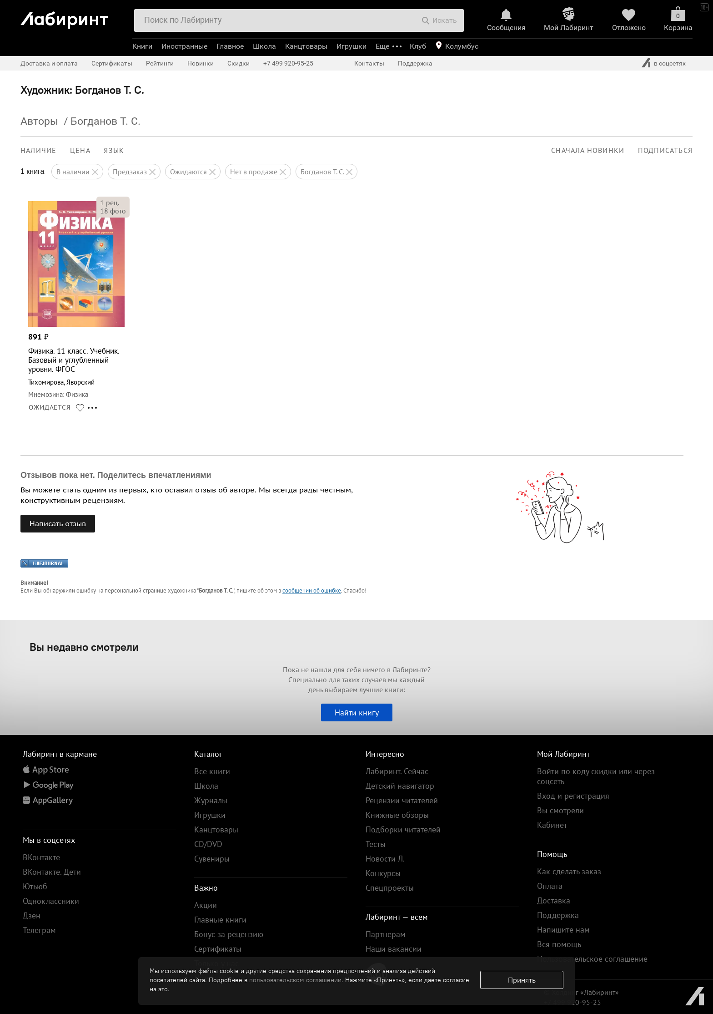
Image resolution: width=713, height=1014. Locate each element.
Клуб (418, 46)
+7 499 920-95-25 (288, 63)
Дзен (31, 915)
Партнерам (386, 934)
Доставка (553, 900)
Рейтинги (160, 63)
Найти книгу (357, 712)
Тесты (376, 844)
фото (113, 211)
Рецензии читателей (402, 800)
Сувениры (212, 858)
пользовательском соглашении (295, 980)
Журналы (210, 800)
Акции (205, 905)
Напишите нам (563, 929)
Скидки (238, 63)
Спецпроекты (390, 887)
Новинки (200, 63)
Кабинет (552, 825)
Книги (142, 46)
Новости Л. (385, 858)
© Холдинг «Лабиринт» (581, 992)
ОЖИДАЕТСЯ (50, 407)
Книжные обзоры (397, 815)
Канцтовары (306, 46)
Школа (264, 46)
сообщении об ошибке (311, 590)
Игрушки (351, 46)
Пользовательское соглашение (592, 958)
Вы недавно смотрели (84, 647)
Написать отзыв (58, 523)
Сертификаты (111, 63)
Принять (522, 979)
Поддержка (415, 63)
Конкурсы (383, 873)
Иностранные (184, 46)
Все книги (212, 771)
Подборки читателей (403, 829)
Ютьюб (35, 886)
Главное (230, 46)
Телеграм (39, 930)
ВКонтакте (41, 857)
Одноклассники (51, 901)
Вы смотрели (560, 810)
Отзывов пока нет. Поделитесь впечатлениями (115, 475)
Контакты (369, 63)
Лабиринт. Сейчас (397, 771)
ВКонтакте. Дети (52, 872)
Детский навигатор (400, 786)
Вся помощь (559, 944)
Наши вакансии (394, 948)
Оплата (549, 886)
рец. (109, 202)
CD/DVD (208, 844)
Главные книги (220, 919)
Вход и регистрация (573, 796)
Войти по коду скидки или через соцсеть (596, 776)
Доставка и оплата (49, 63)
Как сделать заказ (569, 871)
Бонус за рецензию (228, 934)
